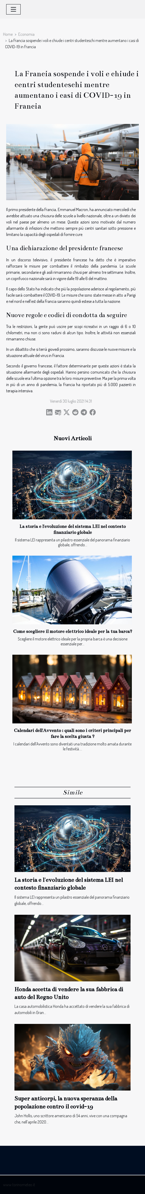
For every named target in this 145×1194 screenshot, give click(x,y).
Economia (26, 34)
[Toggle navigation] (13, 9)
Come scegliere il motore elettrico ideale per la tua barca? (72, 631)
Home (8, 34)
